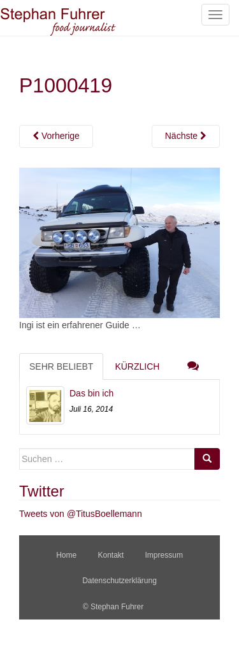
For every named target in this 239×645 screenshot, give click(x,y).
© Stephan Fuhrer (114, 606)
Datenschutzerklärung (119, 580)
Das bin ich (91, 393)
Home (66, 555)
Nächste (185, 136)
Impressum (164, 555)
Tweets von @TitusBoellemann (80, 514)
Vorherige (56, 136)
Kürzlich (137, 366)
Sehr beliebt (61, 366)
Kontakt (111, 555)
